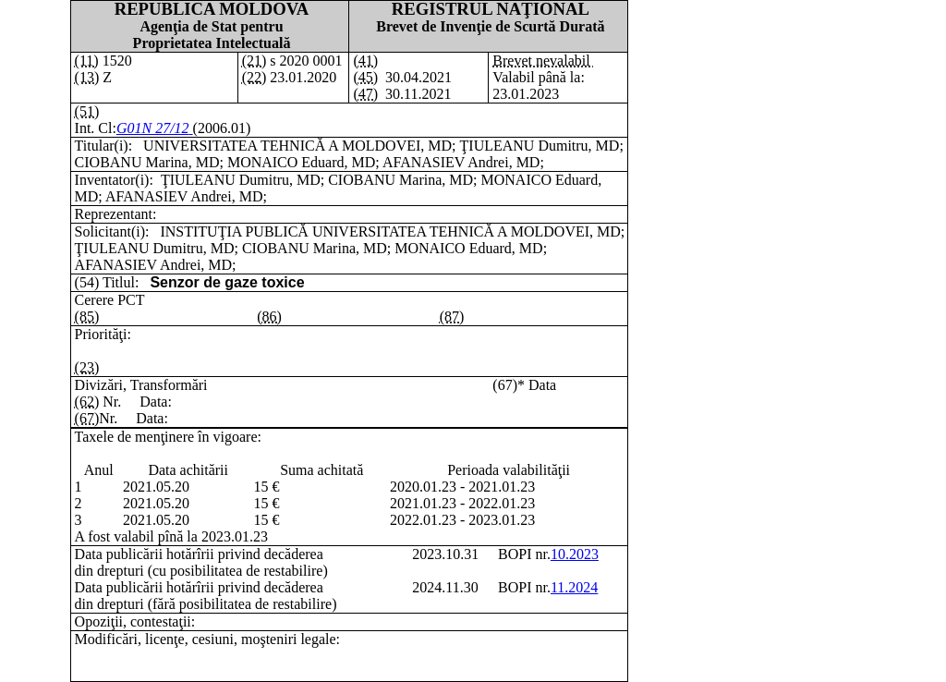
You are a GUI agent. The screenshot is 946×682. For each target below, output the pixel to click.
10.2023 (575, 554)
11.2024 (574, 587)
